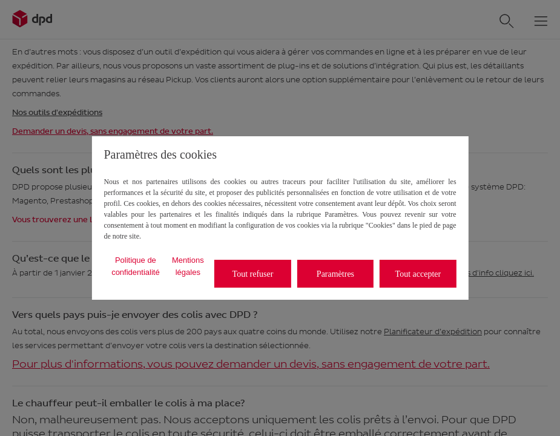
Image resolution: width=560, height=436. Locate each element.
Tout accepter (418, 274)
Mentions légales (188, 266)
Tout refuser (253, 274)
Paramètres (335, 274)
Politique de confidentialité (135, 266)
